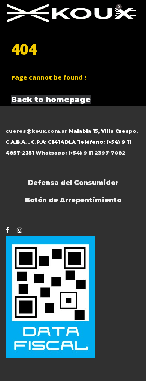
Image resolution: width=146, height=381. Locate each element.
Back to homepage (51, 99)
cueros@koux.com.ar (36, 131)
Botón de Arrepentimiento (73, 200)
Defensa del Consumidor (73, 182)
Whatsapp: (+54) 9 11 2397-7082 (80, 153)
